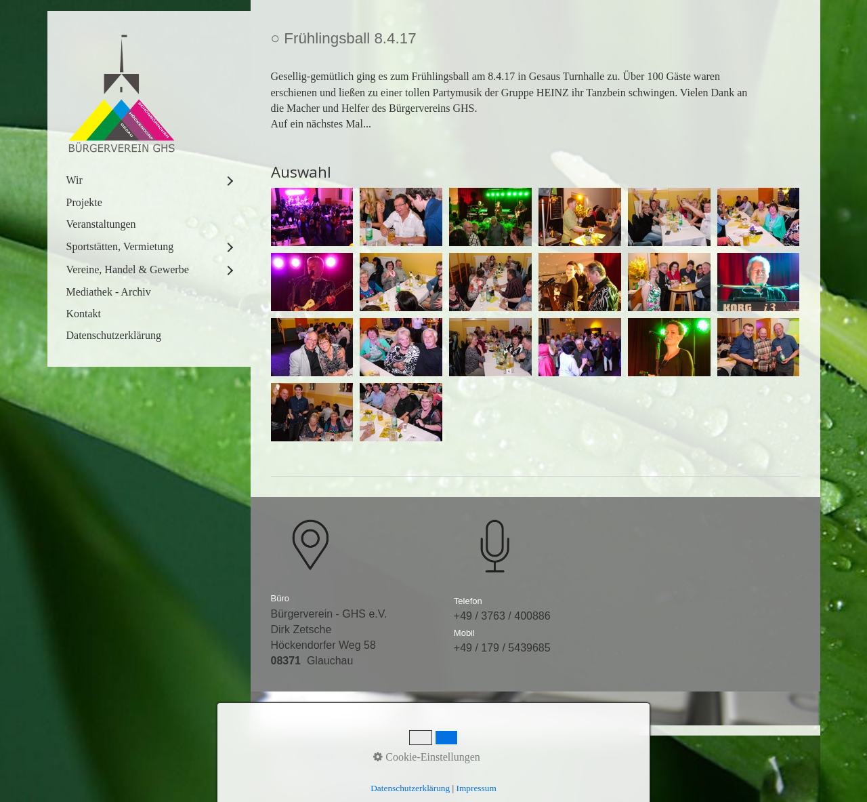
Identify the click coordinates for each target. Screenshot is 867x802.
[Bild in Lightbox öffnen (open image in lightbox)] (312, 217)
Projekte (84, 202)
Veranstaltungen (101, 224)
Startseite (294, 763)
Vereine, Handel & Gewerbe (127, 269)
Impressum (399, 763)
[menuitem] (149, 180)
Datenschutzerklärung (113, 335)
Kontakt (84, 313)
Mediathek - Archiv (108, 292)
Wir (74, 180)
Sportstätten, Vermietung (120, 246)
